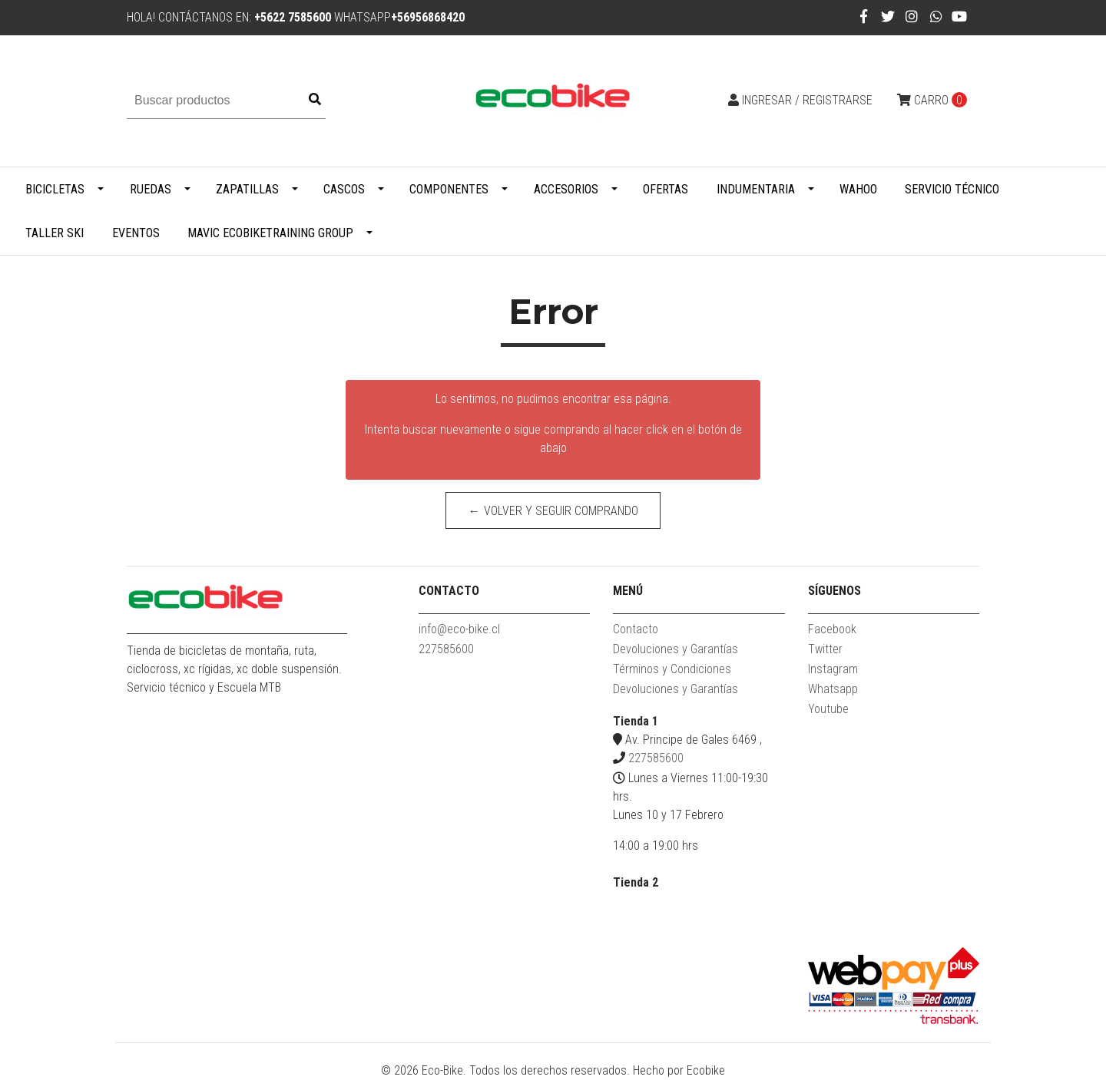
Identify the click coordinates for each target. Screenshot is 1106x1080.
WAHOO (858, 189)
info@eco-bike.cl (459, 629)
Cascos (344, 189)
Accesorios (566, 189)
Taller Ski (54, 233)
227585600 (446, 649)
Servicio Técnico (952, 189)
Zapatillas (247, 189)
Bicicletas (54, 189)
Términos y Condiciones (672, 669)
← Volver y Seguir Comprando (553, 511)
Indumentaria (756, 189)
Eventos (136, 233)
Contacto (635, 629)
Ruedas (150, 189)
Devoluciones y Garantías (675, 649)
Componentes (448, 189)
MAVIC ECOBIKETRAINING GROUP (270, 233)
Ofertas (665, 189)
